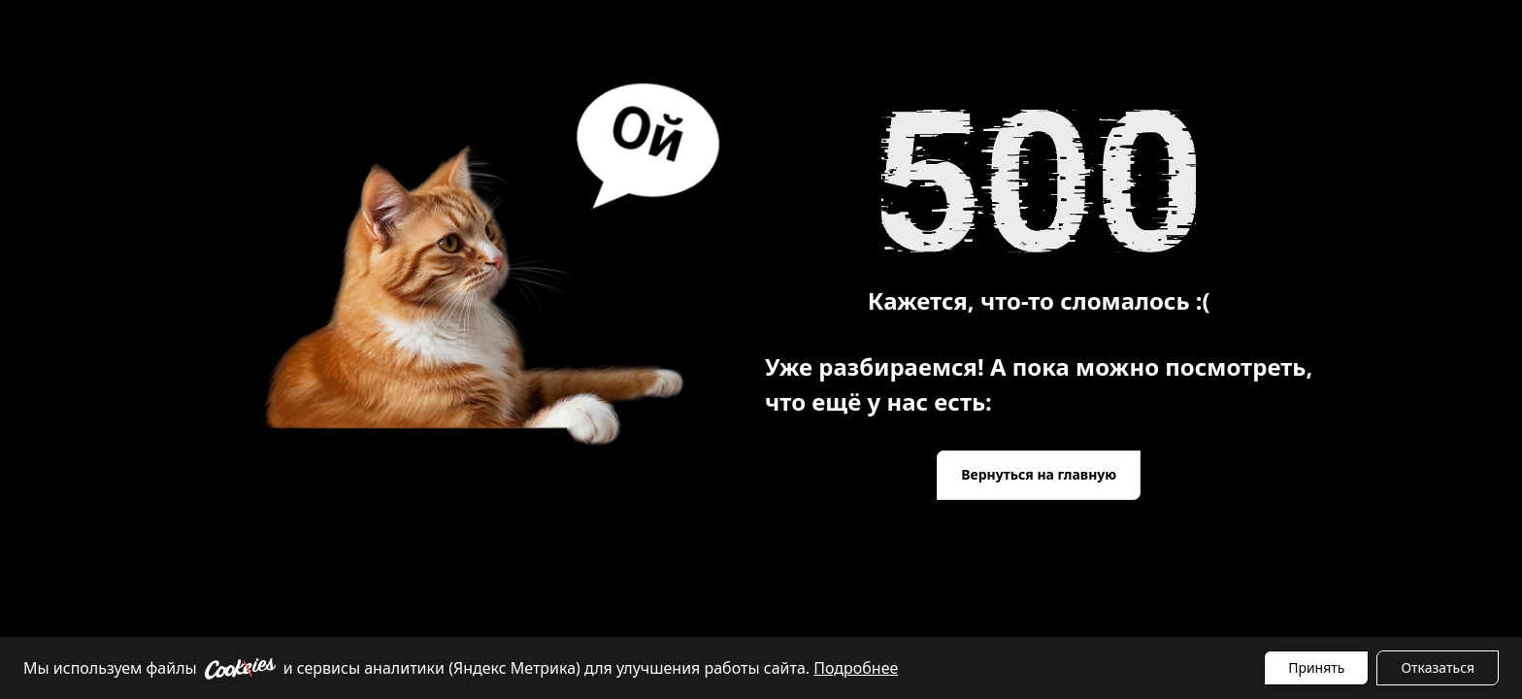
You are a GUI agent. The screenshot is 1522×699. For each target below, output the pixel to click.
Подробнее (855, 668)
